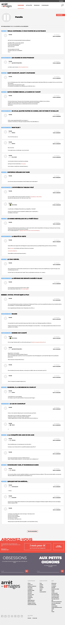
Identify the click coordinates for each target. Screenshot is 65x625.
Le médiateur (53, 586)
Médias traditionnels (31, 600)
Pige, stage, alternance (55, 598)
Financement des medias (32, 604)
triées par (14, 26)
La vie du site (53, 584)
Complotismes (30, 597)
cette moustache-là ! (22, 67)
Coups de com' (30, 584)
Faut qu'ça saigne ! (25, 288)
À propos (52, 590)
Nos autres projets (54, 593)
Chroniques (45, 5)
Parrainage (53, 587)
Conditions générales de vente (56, 607)
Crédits (52, 608)
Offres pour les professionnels (56, 601)
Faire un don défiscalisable (55, 603)
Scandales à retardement (32, 586)
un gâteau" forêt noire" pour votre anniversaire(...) (29, 230)
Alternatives (30, 593)
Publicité (29, 598)
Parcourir (21, 5)
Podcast (52, 611)
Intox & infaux (30, 587)
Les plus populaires (43, 591)
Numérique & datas (31, 590)
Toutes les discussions (55, 597)
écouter (12, 248)
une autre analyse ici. (12, 250)
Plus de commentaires (32, 531)
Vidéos (41, 590)
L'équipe (52, 591)
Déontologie (30, 591)
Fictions (29, 583)
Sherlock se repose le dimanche (38, 342)
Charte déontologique (55, 594)
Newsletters (53, 604)
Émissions (36, 5)
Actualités (29, 5)
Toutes (41, 583)
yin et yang (23, 163)
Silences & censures (31, 601)
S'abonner (59, 14)
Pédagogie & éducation (32, 603)
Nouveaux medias (31, 594)
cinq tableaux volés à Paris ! (36, 196)
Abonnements (53, 583)
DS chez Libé (35, 618)
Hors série (29, 618)
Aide (52, 600)
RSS (52, 610)
